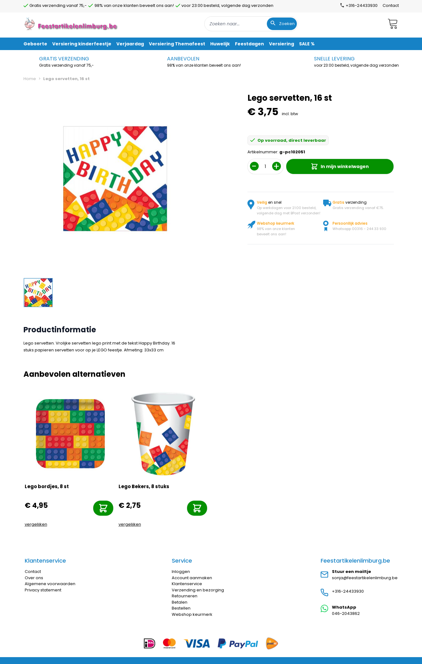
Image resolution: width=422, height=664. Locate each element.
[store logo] (72, 24)
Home (29, 79)
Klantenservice (187, 584)
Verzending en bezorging (198, 590)
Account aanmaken (192, 578)
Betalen (179, 602)
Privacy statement (43, 590)
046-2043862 (346, 613)
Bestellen (181, 608)
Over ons (34, 578)
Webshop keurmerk (192, 614)
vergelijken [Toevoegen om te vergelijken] (36, 524)
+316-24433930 (348, 591)
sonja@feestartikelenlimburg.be (365, 578)
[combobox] (251, 23)
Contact (391, 5)
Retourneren (184, 596)
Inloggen (181, 572)
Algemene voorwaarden (50, 584)
